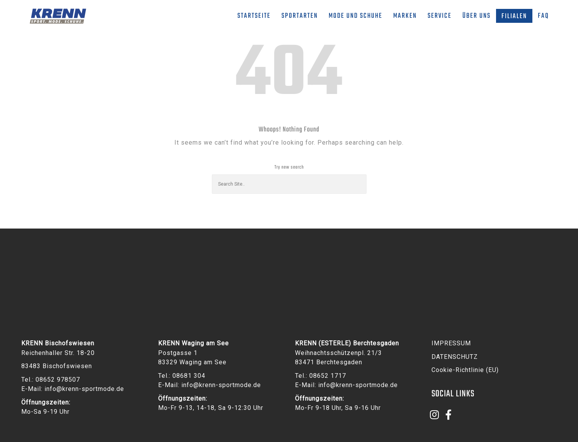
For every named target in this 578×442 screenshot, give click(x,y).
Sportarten (299, 16)
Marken (405, 16)
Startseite (254, 16)
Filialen (514, 16)
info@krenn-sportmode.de (84, 389)
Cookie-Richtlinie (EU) (465, 370)
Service (440, 16)
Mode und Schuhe (355, 16)
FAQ (543, 16)
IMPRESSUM (451, 343)
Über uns (476, 16)
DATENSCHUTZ (454, 356)
